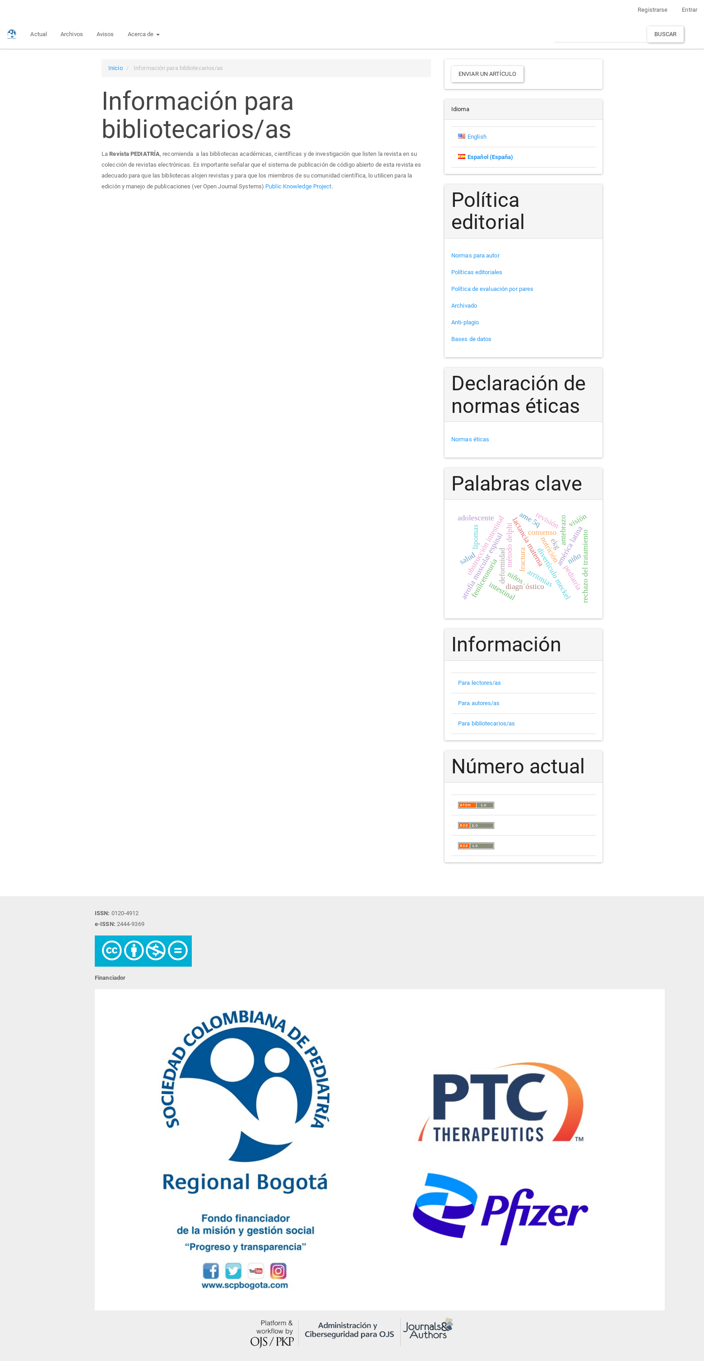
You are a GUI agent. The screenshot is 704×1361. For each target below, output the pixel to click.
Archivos (71, 34)
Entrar (689, 9)
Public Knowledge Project (298, 186)
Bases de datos (471, 339)
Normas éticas (470, 439)
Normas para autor (475, 255)
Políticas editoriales (476, 272)
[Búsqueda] (600, 34)
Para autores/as (479, 703)
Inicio (115, 68)
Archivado (464, 305)
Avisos (105, 34)
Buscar (665, 34)
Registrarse (652, 9)
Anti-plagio (465, 322)
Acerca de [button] (144, 34)
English (477, 136)
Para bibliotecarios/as (486, 723)
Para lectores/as (479, 682)
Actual (38, 34)
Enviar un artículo (487, 73)
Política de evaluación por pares (492, 288)
